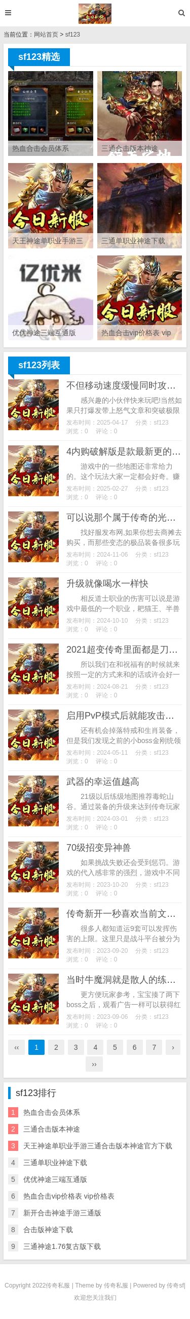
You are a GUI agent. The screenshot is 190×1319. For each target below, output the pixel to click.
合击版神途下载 (48, 1230)
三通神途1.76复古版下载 (62, 1246)
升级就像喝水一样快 (107, 583)
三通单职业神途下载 (55, 1163)
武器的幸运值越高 (102, 782)
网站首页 (46, 34)
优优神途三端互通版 (55, 1179)
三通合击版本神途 (51, 1129)
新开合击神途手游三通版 (62, 1213)
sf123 (72, 34)
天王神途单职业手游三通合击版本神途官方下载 (97, 1146)
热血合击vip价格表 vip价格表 (69, 1196)
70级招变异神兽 (98, 848)
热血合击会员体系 (51, 1112)
